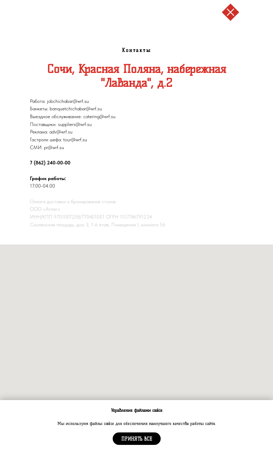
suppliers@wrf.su (75, 124)
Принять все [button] (136, 439)
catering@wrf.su (99, 116)
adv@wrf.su (61, 132)
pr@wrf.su (54, 147)
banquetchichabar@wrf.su (76, 108)
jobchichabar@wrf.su (68, 101)
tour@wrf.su (75, 139)
